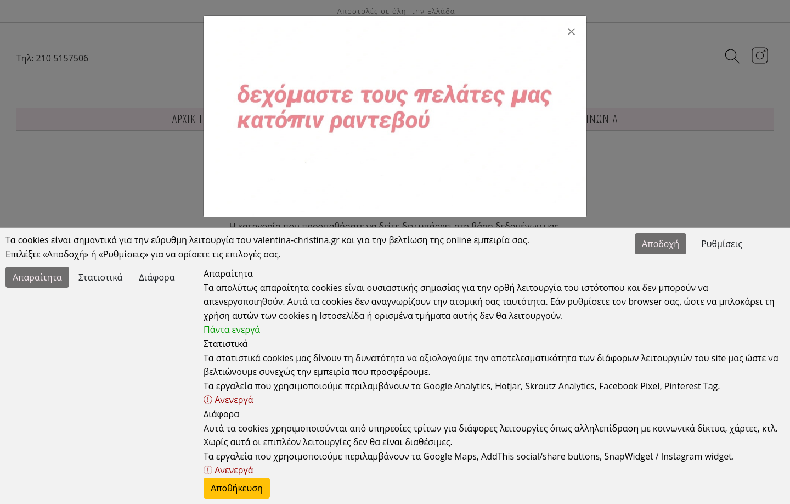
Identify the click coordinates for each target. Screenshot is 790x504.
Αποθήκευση (237, 488)
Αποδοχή (660, 244)
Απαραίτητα (37, 277)
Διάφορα (157, 277)
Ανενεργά (228, 400)
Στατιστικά (100, 277)
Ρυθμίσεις (721, 244)
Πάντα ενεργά (232, 329)
